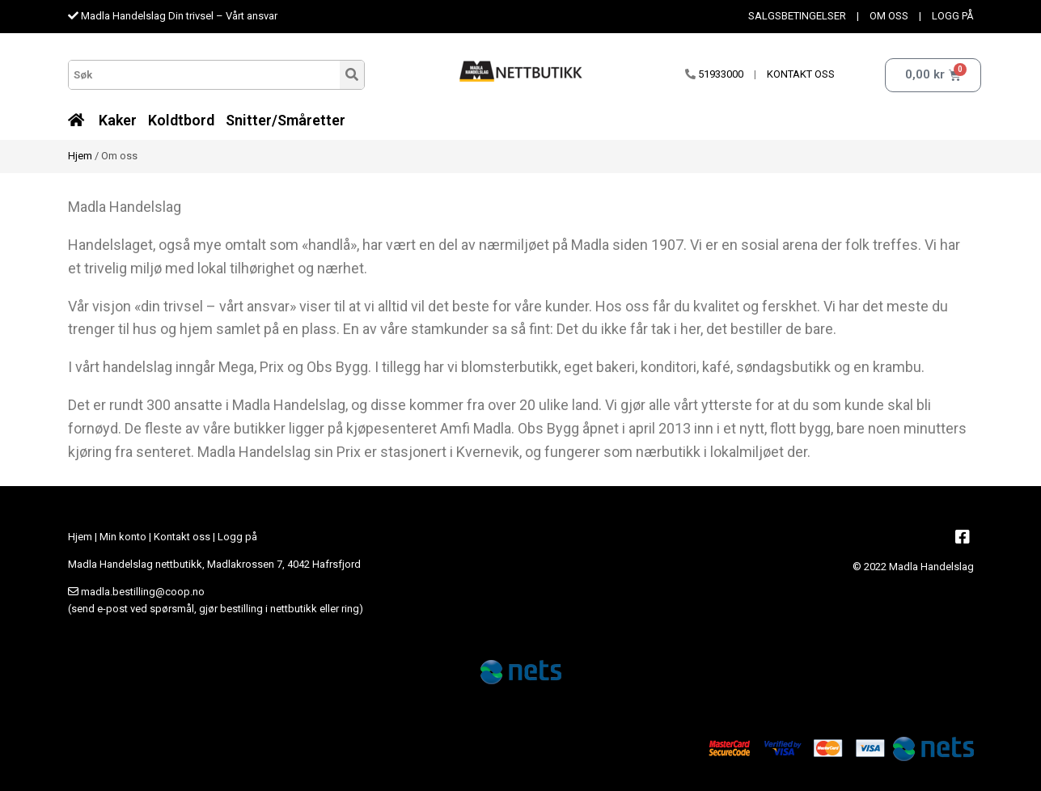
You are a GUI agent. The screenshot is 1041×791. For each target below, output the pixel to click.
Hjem (80, 156)
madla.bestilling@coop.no (143, 592)
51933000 (720, 74)
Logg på (237, 537)
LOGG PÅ (953, 16)
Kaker (118, 120)
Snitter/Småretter (285, 120)
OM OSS (889, 16)
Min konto (122, 537)
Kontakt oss (182, 537)
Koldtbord (181, 120)
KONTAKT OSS (801, 74)
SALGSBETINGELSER (797, 16)
